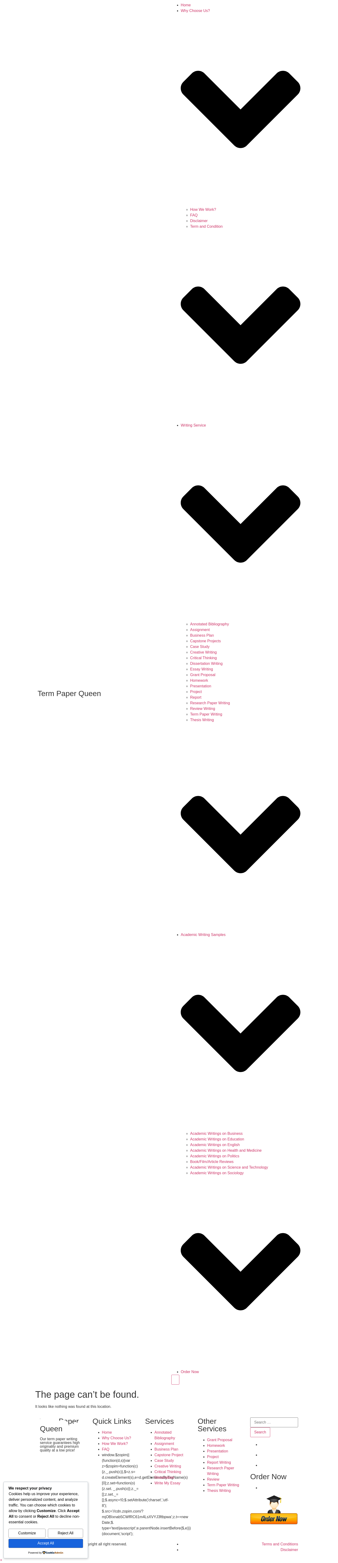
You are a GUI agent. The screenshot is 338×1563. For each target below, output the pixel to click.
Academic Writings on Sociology (217, 1173)
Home (186, 5)
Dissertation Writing (206, 664)
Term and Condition (206, 226)
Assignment (200, 630)
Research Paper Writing (210, 703)
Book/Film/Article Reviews (212, 1162)
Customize (27, 1533)
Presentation (200, 686)
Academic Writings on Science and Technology (229, 1167)
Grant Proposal (202, 675)
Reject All (65, 1533)
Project (196, 692)
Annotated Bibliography (209, 624)
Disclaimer (199, 221)
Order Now (190, 1372)
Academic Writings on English (215, 1145)
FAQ (194, 215)
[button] (1, 1560)
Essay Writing (201, 669)
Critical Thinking (203, 658)
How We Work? (203, 210)
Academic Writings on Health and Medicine (226, 1150)
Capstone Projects (205, 641)
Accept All (46, 1543)
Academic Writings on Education (217, 1139)
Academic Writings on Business (216, 1134)
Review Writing (202, 709)
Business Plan (202, 635)
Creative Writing (203, 652)
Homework (199, 680)
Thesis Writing (202, 720)
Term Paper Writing (206, 714)
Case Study (200, 647)
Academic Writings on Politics (214, 1156)
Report (195, 697)
